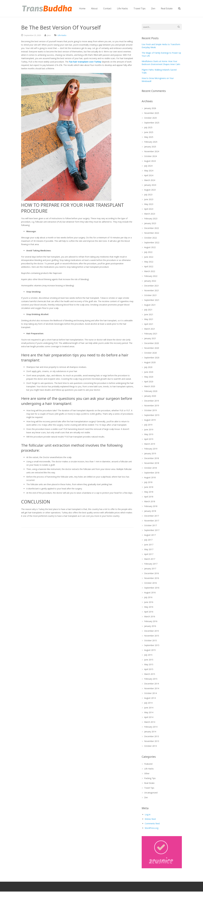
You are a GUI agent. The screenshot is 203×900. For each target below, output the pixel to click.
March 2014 (149, 722)
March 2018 (149, 501)
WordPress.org (151, 828)
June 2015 (148, 659)
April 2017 (148, 554)
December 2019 (151, 400)
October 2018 (150, 467)
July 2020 (148, 367)
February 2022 (150, 276)
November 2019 (151, 405)
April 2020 (148, 381)
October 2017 (150, 525)
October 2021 (150, 295)
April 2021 (148, 324)
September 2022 (151, 242)
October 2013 (150, 746)
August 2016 (150, 592)
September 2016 (151, 587)
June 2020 (148, 372)
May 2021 (148, 319)
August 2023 (150, 189)
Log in (147, 814)
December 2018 (151, 458)
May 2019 (148, 434)
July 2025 (148, 127)
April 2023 (148, 209)
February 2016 (150, 621)
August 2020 (150, 362)
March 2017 (149, 559)
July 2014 (148, 702)
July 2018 (148, 482)
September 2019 (151, 415)
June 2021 (148, 314)
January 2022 (150, 281)
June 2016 (148, 602)
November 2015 (151, 635)
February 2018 (150, 506)
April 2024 (148, 175)
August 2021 (150, 304)
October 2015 (150, 640)
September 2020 (151, 357)
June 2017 (148, 544)
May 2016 (148, 607)
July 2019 (148, 424)
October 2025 (150, 117)
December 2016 (151, 573)
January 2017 (150, 568)
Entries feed (150, 819)
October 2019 (150, 410)
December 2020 (151, 343)
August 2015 (150, 650)
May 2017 (148, 549)
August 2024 (150, 161)
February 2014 (150, 726)
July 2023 (148, 194)
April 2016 (148, 611)
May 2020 (148, 376)
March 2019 (149, 444)
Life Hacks (62, 35)
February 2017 (150, 563)
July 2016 (148, 597)
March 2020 (149, 386)
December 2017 (151, 515)
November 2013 (151, 741)
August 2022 (150, 247)
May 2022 (148, 261)
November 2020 (151, 348)
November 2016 (151, 578)
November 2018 (151, 463)
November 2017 (151, 520)
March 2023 (149, 213)
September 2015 (151, 645)
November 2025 (151, 113)
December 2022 (151, 228)
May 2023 (148, 204)
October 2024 (150, 156)
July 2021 (148, 309)
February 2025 (150, 141)
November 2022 (151, 233)
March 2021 (149, 328)
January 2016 (150, 626)
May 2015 (148, 664)
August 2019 (150, 420)
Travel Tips (149, 787)
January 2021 (150, 338)
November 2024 (151, 151)
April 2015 (148, 669)
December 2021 (151, 285)
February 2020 (150, 391)
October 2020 (150, 352)
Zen (146, 797)
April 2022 (148, 266)
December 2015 (151, 631)
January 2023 (150, 223)
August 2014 (150, 698)
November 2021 (151, 290)
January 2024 (150, 185)
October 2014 (150, 693)
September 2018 (151, 472)
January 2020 (150, 396)
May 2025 (148, 137)
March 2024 (149, 180)
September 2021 (151, 300)
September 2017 (151, 530)
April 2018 (148, 496)
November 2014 (151, 688)
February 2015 (150, 678)
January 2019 (150, 453)
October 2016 (150, 583)
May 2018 (148, 491)
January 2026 (150, 108)
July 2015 (148, 654)
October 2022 (150, 237)
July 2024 (148, 165)
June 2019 (148, 429)
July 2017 (148, 539)
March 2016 (149, 616)
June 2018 (148, 487)
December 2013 (151, 736)
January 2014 (150, 731)
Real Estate (149, 783)
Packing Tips (150, 778)
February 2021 (150, 333)
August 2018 (150, 477)
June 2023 (148, 199)
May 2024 (148, 170)
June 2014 (148, 707)
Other (146, 773)
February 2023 (150, 218)
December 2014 (151, 683)
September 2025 (151, 122)
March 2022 (149, 271)
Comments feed (152, 823)
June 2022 (148, 257)
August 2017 (150, 535)
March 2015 (149, 674)
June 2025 (148, 132)
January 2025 (150, 146)
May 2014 (148, 712)
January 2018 (150, 511)
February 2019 (150, 448)
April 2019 (148, 439)
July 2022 (148, 252)
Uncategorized (150, 792)
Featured (148, 764)
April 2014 (148, 717)
